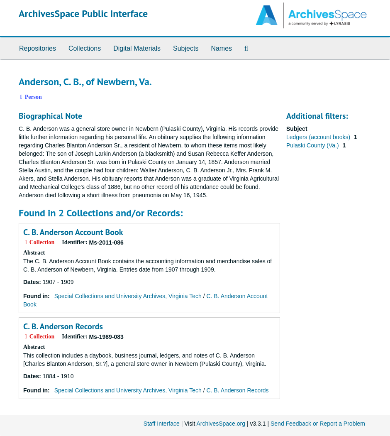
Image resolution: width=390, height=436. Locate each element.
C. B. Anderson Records (63, 326)
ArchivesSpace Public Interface (83, 13)
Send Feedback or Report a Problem (318, 423)
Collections (84, 48)
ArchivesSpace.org (220, 423)
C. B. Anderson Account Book (73, 232)
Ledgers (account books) (319, 137)
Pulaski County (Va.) (313, 145)
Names (221, 48)
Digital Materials (137, 48)
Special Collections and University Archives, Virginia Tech (128, 296)
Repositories (37, 48)
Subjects (185, 48)
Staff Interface (162, 423)
